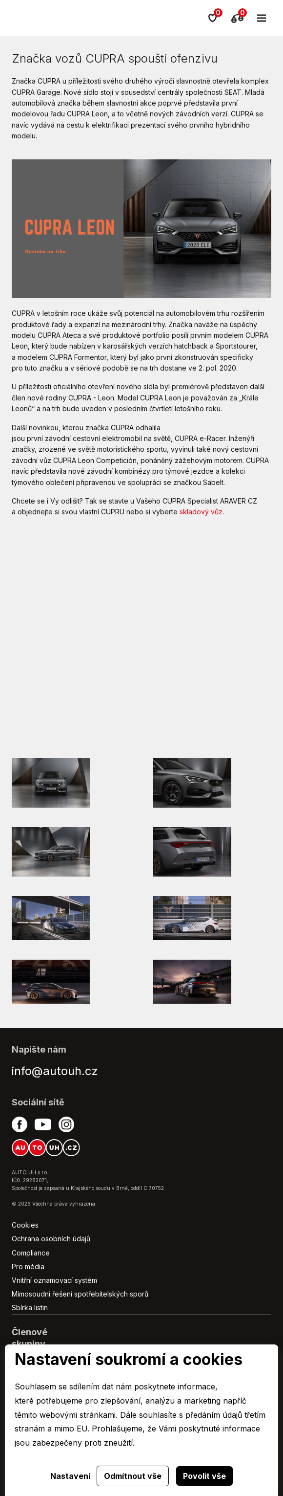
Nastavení (70, 1476)
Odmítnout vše (133, 1476)
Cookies (25, 1225)
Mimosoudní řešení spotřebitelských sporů (80, 1294)
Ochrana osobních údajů (51, 1238)
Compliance (31, 1253)
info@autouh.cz (55, 1071)
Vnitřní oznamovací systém (54, 1280)
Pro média (28, 1266)
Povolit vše (204, 1476)
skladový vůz (201, 511)
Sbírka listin (30, 1307)
